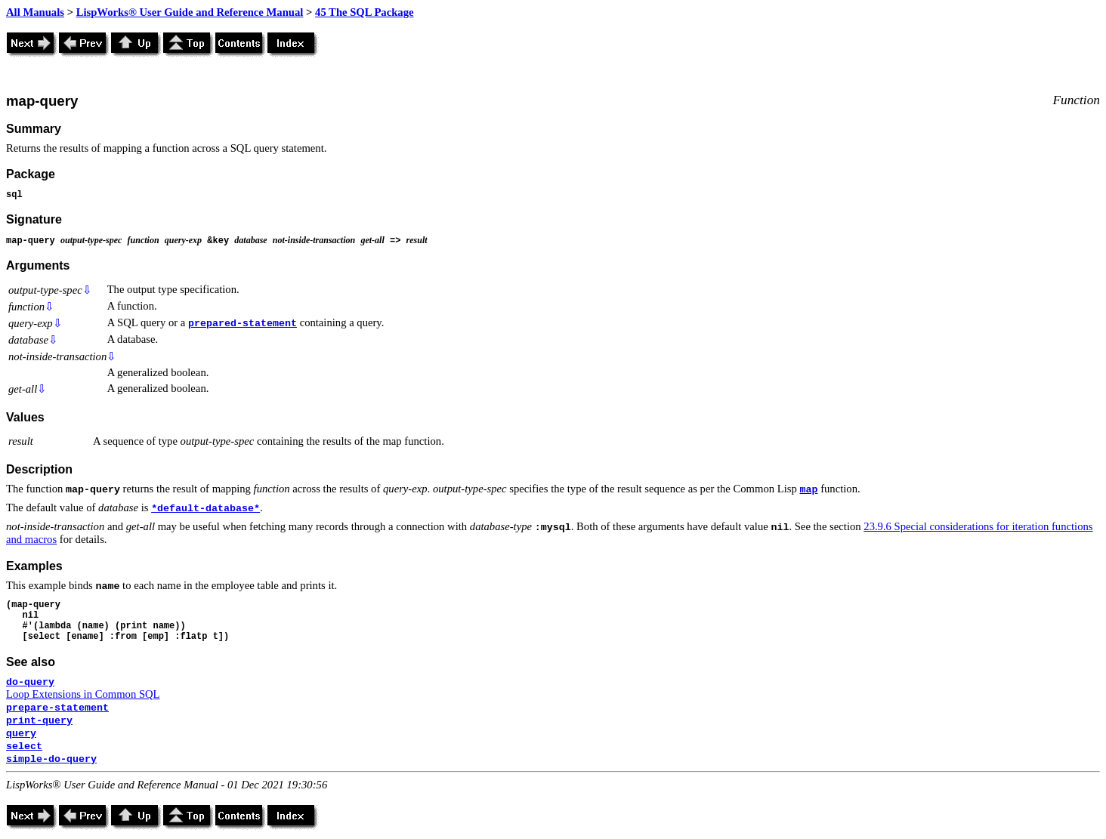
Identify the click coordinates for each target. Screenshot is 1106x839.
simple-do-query (51, 759)
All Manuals (35, 12)
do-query (30, 682)
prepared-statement (242, 323)
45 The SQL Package (364, 12)
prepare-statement (57, 708)
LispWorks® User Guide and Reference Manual (190, 12)
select (24, 746)
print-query (39, 720)
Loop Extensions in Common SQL (83, 694)
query (21, 733)
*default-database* (205, 508)
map (808, 489)
